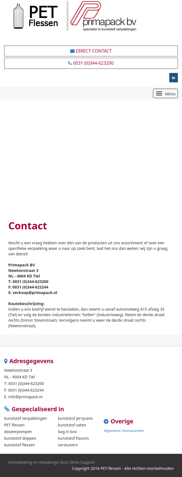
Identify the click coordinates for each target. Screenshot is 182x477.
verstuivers (68, 444)
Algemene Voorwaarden (124, 430)
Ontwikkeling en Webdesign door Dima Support (51, 462)
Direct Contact (91, 51)
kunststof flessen (19, 444)
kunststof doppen (20, 438)
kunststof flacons (73, 438)
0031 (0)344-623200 (91, 63)
